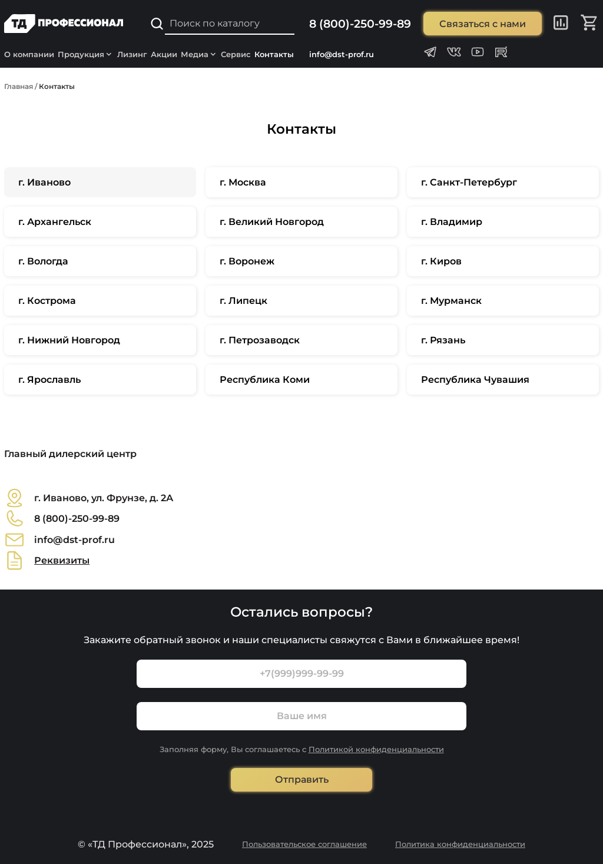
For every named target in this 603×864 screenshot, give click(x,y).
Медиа (199, 54)
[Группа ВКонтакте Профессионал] (454, 52)
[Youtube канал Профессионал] (478, 52)
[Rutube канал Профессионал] (501, 52)
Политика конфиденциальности (460, 844)
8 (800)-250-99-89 (360, 24)
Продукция (86, 54)
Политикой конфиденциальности (376, 749)
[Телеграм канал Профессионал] (430, 52)
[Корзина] (589, 23)
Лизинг (132, 54)
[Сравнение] (561, 23)
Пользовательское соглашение (304, 844)
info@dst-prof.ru (341, 54)
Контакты (274, 54)
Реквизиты (62, 560)
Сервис (236, 54)
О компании (29, 54)
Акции (164, 54)
